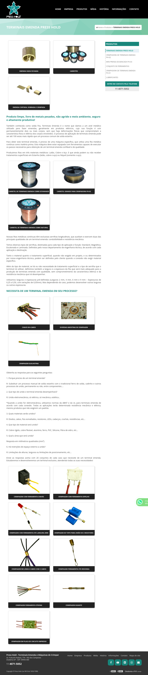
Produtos (81, 9)
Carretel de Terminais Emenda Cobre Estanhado (29, 191)
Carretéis (74, 71)
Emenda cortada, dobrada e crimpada (29, 107)
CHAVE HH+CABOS (29, 327)
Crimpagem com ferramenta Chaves (29, 497)
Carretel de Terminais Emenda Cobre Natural (29, 228)
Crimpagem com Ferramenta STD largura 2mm (29, 533)
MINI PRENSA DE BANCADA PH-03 (119, 62)
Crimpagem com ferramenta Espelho (73, 497)
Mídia (93, 9)
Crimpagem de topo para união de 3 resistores (73, 533)
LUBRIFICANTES (112, 77)
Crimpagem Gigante (74, 605)
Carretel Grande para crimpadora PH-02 (74, 191)
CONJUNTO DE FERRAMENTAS (117, 66)
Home (58, 9)
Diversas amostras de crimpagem (74, 327)
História (104, 9)
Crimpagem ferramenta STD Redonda (73, 569)
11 (14, 663)
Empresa (68, 9)
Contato (134, 9)
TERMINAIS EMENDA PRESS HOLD (119, 50)
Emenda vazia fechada (28, 71)
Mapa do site (134, 655)
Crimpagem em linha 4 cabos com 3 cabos (29, 569)
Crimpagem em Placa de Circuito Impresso (28, 641)
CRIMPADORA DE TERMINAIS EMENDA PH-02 (121, 56)
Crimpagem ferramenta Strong (29, 605)
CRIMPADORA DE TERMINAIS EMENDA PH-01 (121, 71)
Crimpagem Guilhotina (29, 363)
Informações (119, 9)
